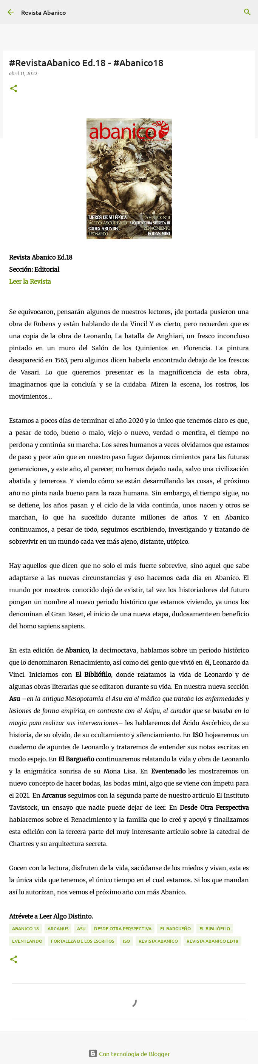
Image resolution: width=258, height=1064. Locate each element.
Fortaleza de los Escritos (82, 941)
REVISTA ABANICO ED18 (212, 941)
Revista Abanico (43, 12)
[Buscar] (247, 12)
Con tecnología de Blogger (129, 1053)
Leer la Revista (30, 281)
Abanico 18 (25, 928)
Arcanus (58, 928)
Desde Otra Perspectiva (122, 928)
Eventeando (27, 941)
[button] (13, 89)
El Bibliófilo (214, 928)
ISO (126, 941)
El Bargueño (175, 928)
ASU (81, 928)
